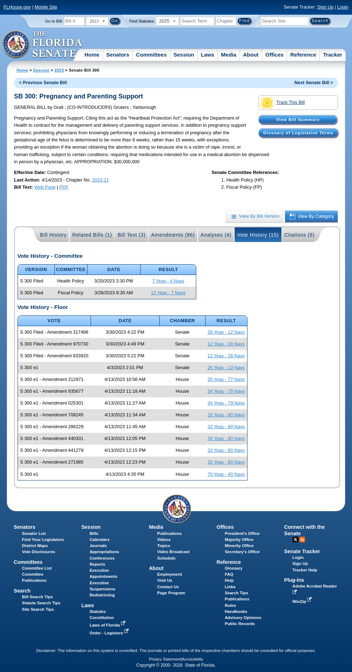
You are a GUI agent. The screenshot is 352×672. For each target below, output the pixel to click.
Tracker (332, 55)
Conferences (102, 558)
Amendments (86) (173, 235)
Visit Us (164, 580)
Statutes (98, 611)
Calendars (100, 539)
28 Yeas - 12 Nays (226, 332)
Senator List (34, 533)
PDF (64, 187)
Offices (274, 55)
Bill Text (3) (131, 235)
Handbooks (236, 611)
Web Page (45, 187)
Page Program (171, 593)
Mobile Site (45, 7)
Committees (151, 55)
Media (228, 55)
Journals (98, 545)
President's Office (242, 533)
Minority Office (239, 545)
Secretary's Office (242, 552)
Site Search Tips (38, 609)
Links (230, 587)
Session (183, 55)
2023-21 (100, 180)
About (251, 55)
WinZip (303, 601)
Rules (230, 605)
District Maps (35, 545)
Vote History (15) (258, 235)
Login (342, 7)
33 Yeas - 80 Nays (226, 414)
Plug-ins (294, 580)
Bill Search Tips (37, 597)
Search (22, 591)
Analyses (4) (216, 235)
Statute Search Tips (41, 603)
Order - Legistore (110, 633)
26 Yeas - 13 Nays (226, 367)
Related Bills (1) (92, 235)
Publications (169, 533)
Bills (94, 533)
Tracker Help (305, 570)
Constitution (102, 617)
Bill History (53, 235)
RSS (302, 539)
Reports (97, 564)
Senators (117, 55)
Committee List (37, 568)
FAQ (229, 574)
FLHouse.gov (17, 7)
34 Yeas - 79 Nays (226, 391)
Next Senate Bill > (313, 82)
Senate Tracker (302, 551)
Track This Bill (283, 102)
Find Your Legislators (43, 539)
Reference (303, 55)
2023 (59, 70)
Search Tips (236, 593)
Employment (169, 574)
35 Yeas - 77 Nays (226, 379)
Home (92, 55)
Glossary (233, 568)
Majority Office (239, 539)
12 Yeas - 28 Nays (226, 344)
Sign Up (325, 7)
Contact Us (168, 587)
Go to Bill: (54, 21)
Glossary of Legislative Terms (298, 133)
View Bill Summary (298, 119)
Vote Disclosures (38, 552)
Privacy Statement (165, 659)
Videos (164, 539)
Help (229, 580)
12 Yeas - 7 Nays (168, 292)
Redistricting (102, 595)
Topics (163, 545)
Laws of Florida (108, 625)
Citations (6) (299, 235)
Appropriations (104, 552)
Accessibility (192, 659)
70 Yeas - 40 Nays (226, 474)
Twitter (295, 539)
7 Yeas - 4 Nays (168, 281)
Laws (207, 55)
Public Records (240, 624)
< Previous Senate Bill (43, 82)
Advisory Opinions (243, 617)
